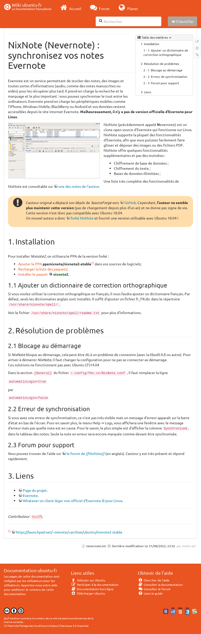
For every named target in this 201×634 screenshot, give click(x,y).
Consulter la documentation (160, 584)
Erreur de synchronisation (169, 76)
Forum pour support (165, 83)
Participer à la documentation (94, 584)
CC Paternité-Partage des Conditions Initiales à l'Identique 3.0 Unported (46, 626)
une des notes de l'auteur (78, 186)
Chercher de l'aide (153, 580)
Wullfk (37, 516)
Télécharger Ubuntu (88, 593)
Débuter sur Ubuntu (88, 580)
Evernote (30, 495)
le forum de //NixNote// (86, 453)
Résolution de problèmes (161, 64)
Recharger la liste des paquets (42, 269)
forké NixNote (82, 218)
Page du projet (35, 490)
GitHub (130, 202)
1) (92, 263)
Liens (147, 92)
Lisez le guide (150, 593)
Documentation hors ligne (92, 589)
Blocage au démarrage (166, 70)
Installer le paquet (33, 274)
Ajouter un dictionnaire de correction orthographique (165, 52)
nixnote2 (60, 274)
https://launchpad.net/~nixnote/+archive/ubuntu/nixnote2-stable (69, 532)
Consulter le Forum (154, 589)
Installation (151, 44)
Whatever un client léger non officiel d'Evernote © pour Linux (72, 500)
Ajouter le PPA (30, 263)
